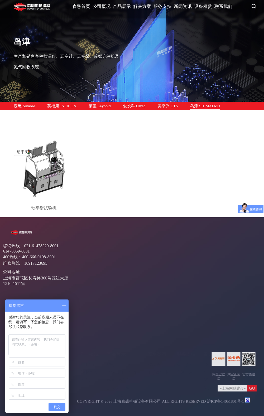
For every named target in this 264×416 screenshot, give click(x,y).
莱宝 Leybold (100, 106)
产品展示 (122, 6)
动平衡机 (24, 152)
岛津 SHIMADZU (205, 106)
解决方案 (142, 6)
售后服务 (184, 322)
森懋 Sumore (24, 106)
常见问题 (212, 345)
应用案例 (156, 312)
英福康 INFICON (61, 106)
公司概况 (102, 6)
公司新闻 (212, 322)
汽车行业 (155, 322)
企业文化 (88, 330)
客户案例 (212, 338)
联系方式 (239, 322)
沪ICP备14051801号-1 (225, 403)
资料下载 (184, 330)
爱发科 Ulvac (134, 106)
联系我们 (223, 6)
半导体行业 (157, 330)
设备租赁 (203, 6)
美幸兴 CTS (168, 106)
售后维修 (22, 114)
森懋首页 (81, 6)
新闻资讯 (183, 6)
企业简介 (88, 322)
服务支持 (162, 6)
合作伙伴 (88, 338)
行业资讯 (212, 330)
